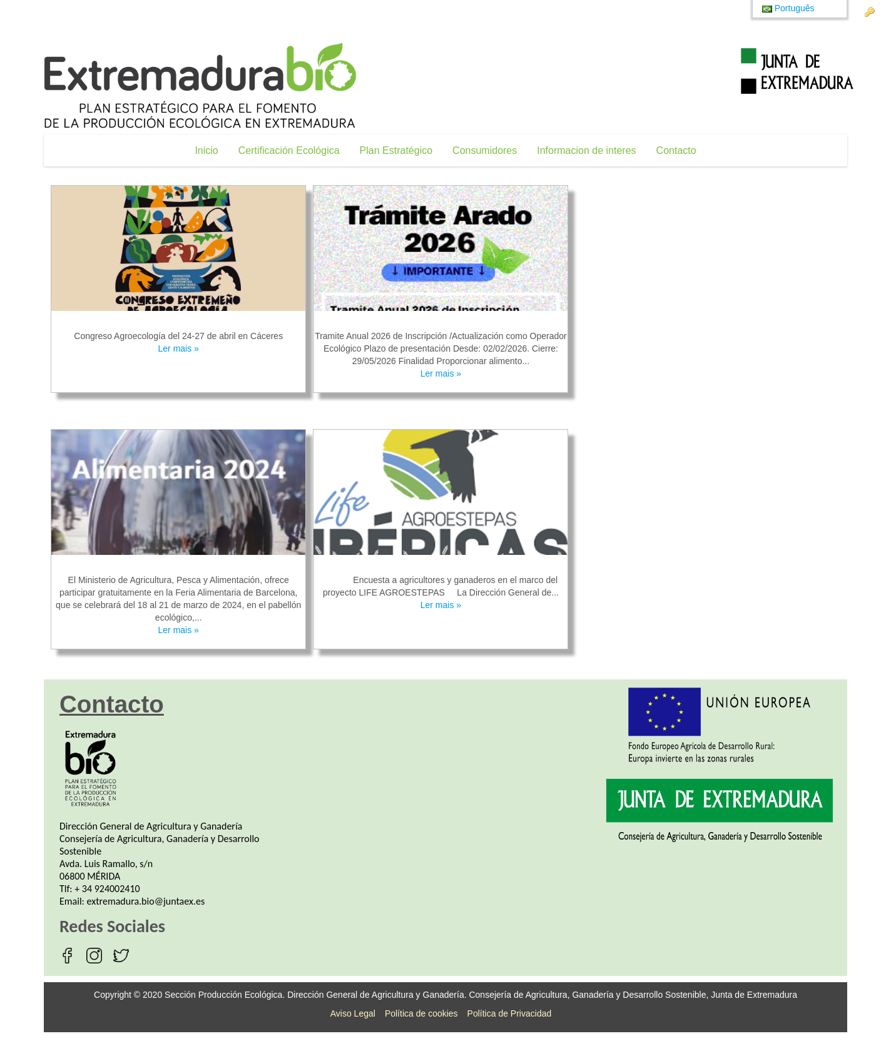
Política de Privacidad (509, 1013)
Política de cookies (421, 1013)
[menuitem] (206, 150)
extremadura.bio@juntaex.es (146, 901)
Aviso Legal (352, 1013)
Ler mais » (178, 348)
